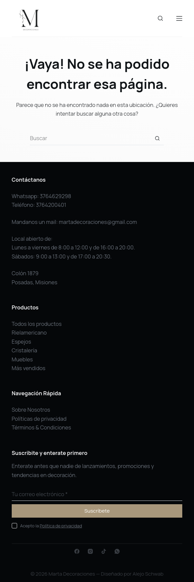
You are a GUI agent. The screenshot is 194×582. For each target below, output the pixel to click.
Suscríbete (97, 510)
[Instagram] (90, 551)
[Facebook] (76, 551)
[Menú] (179, 18)
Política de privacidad (61, 526)
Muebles (22, 359)
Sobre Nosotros (31, 409)
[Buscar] (160, 18)
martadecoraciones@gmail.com (98, 222)
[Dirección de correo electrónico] (97, 494)
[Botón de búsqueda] (157, 138)
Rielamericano (29, 332)
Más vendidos (29, 368)
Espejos (21, 341)
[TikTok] (103, 551)
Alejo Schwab (148, 573)
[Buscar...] (90, 138)
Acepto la (51, 526)
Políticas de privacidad (39, 418)
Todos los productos (37, 324)
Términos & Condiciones (41, 427)
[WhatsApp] (117, 551)
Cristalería (24, 350)
